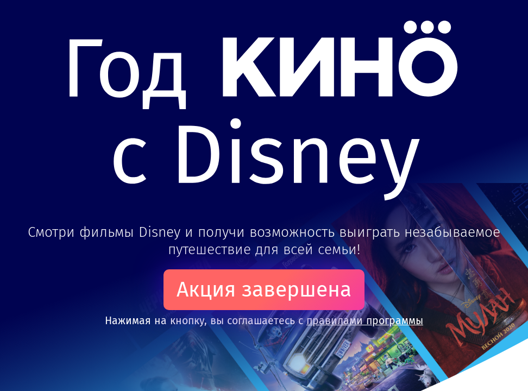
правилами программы (364, 320)
